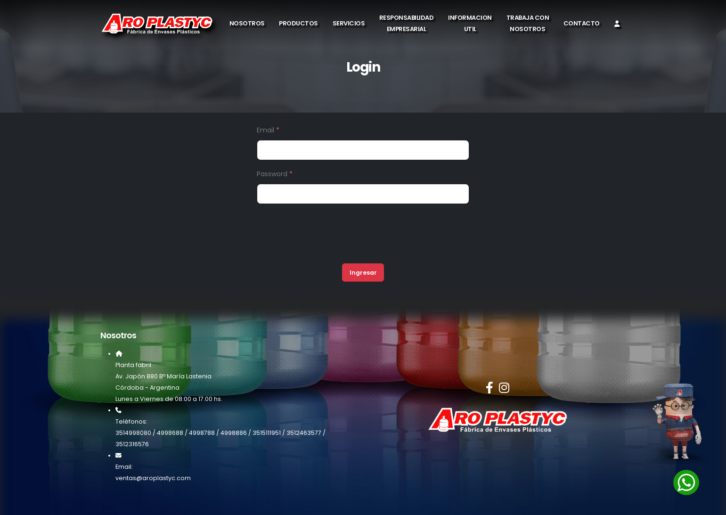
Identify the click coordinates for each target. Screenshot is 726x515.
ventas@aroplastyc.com (153, 478)
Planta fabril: (134, 365)
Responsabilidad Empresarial (406, 23)
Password (275, 174)
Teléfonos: (131, 421)
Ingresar (363, 273)
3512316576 (132, 444)
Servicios (349, 23)
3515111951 (267, 433)
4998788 (202, 433)
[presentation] (328, 237)
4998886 (233, 433)
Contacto (581, 23)
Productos (298, 23)
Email (268, 130)
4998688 (170, 433)
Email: (124, 467)
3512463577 (303, 433)
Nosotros (247, 23)
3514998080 (133, 433)
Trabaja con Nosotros (527, 23)
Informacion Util (470, 23)
